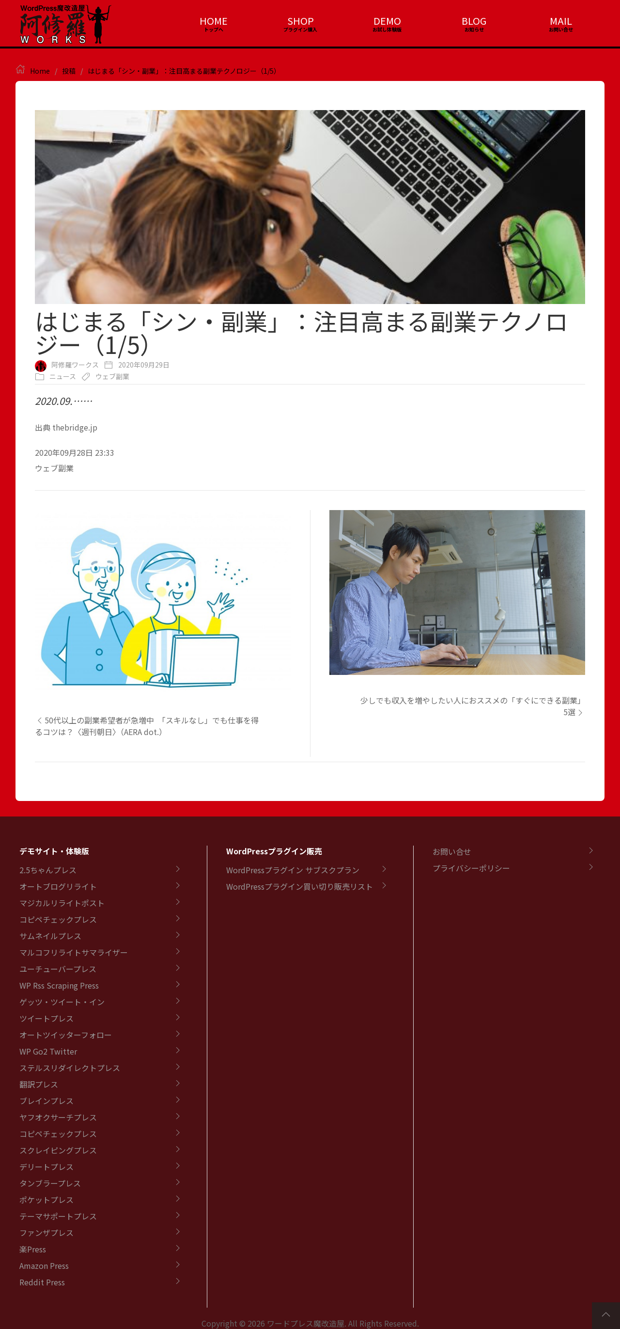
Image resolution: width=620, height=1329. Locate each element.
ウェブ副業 (112, 376)
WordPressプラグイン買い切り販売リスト (299, 886)
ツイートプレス (46, 1018)
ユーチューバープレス (57, 969)
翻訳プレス (38, 1084)
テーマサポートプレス (58, 1216)
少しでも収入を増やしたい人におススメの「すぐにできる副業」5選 (472, 706)
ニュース (62, 376)
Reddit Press (42, 1282)
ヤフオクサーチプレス (58, 1117)
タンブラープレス (50, 1183)
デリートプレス (46, 1166)
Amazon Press (44, 1265)
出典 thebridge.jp (66, 427)
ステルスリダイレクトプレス (69, 1067)
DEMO (387, 21)
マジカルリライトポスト (62, 903)
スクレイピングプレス (58, 1150)
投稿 (69, 71)
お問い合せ (452, 851)
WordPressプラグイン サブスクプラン (292, 870)
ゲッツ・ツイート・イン (62, 1002)
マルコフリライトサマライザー (73, 952)
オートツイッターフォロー (65, 1035)
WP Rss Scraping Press (59, 985)
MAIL (561, 21)
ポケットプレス (46, 1199)
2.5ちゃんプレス (48, 870)
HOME (214, 21)
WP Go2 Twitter (48, 1051)
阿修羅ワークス (75, 364)
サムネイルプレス (50, 936)
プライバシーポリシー (471, 868)
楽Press (32, 1249)
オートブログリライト (58, 886)
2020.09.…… (63, 401)
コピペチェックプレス (58, 919)
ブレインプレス (46, 1100)
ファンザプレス (46, 1232)
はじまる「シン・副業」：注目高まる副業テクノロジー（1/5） (184, 71)
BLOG (474, 21)
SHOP (300, 21)
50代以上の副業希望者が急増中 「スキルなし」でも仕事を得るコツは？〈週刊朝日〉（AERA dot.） (147, 725)
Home (40, 71)
